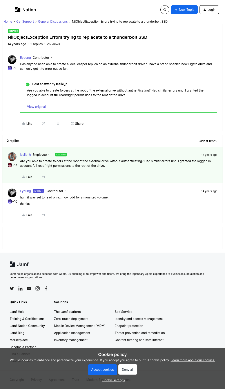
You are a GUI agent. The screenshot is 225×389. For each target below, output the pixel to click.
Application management (72, 333)
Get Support (25, 21)
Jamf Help (17, 312)
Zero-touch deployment (71, 319)
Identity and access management (139, 319)
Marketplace (19, 340)
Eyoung (25, 57)
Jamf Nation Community (27, 326)
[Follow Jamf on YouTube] (29, 288)
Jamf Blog (17, 333)
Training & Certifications (27, 319)
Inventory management (70, 340)
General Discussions (53, 21)
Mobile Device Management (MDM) (79, 326)
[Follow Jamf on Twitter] (12, 288)
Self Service (123, 312)
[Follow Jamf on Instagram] (37, 288)
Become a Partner (23, 347)
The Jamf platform (67, 312)
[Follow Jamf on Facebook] (46, 288)
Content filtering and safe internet (139, 340)
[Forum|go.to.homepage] (25, 9)
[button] (8, 10)
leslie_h (25, 154)
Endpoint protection (129, 326)
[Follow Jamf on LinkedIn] (20, 288)
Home (8, 21)
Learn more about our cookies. (193, 360)
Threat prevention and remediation (140, 333)
